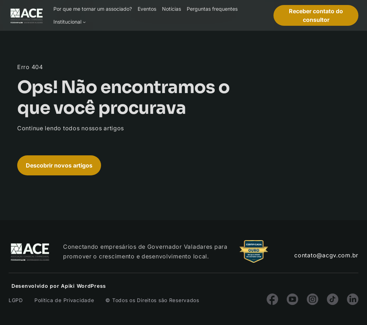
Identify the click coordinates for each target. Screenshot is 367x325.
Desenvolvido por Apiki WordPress (58, 286)
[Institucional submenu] (84, 21)
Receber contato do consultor (316, 15)
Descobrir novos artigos (59, 165)
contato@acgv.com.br (326, 255)
